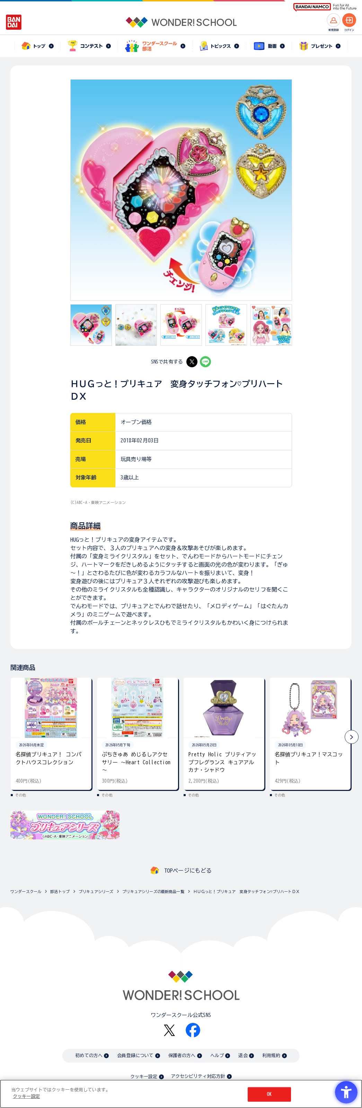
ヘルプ (217, 1055)
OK (269, 1094)
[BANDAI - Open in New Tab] (14, 22)
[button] (352, 737)
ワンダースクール (25, 891)
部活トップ (60, 891)
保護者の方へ (182, 1055)
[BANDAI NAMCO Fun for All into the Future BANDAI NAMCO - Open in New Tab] (324, 7)
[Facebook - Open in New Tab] (193, 1030)
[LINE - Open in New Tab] (205, 361)
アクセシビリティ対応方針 (198, 1076)
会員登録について (135, 1055)
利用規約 (271, 1055)
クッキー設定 (143, 1076)
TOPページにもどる (188, 870)
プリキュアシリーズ (96, 891)
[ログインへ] (349, 20)
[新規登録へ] (334, 20)
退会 (242, 1055)
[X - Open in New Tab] (191, 361)
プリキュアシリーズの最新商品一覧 (153, 891)
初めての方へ (89, 1055)
